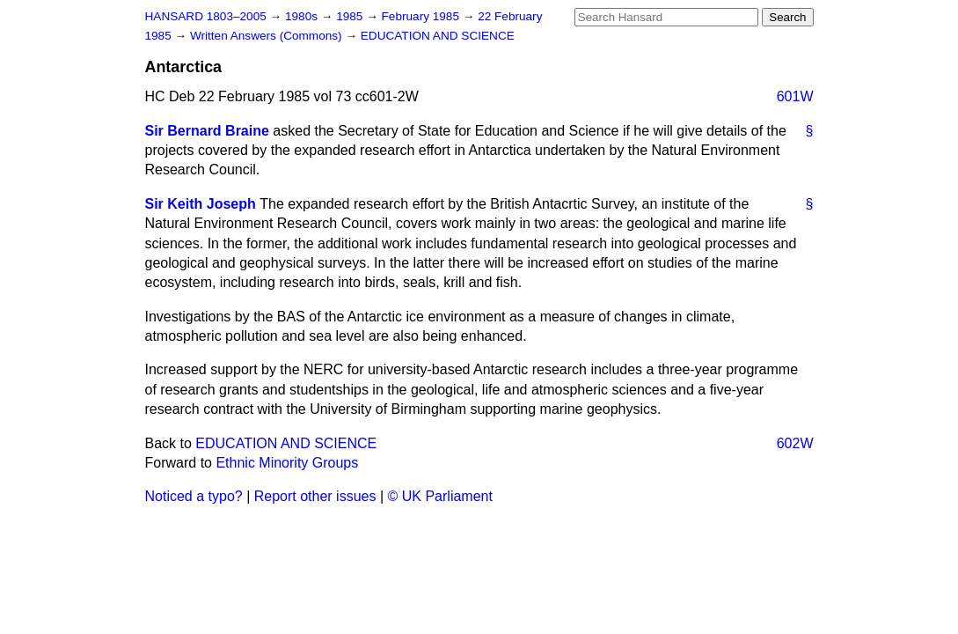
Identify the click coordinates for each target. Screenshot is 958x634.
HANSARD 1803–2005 (206, 16)
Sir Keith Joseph (200, 203)
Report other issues (315, 496)
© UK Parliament (440, 496)
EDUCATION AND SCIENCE (438, 35)
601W (795, 96)
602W (795, 443)
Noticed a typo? (194, 496)
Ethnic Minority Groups (287, 462)
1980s (303, 16)
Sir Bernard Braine (207, 130)
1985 (351, 16)
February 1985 (422, 16)
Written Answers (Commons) (268, 35)
